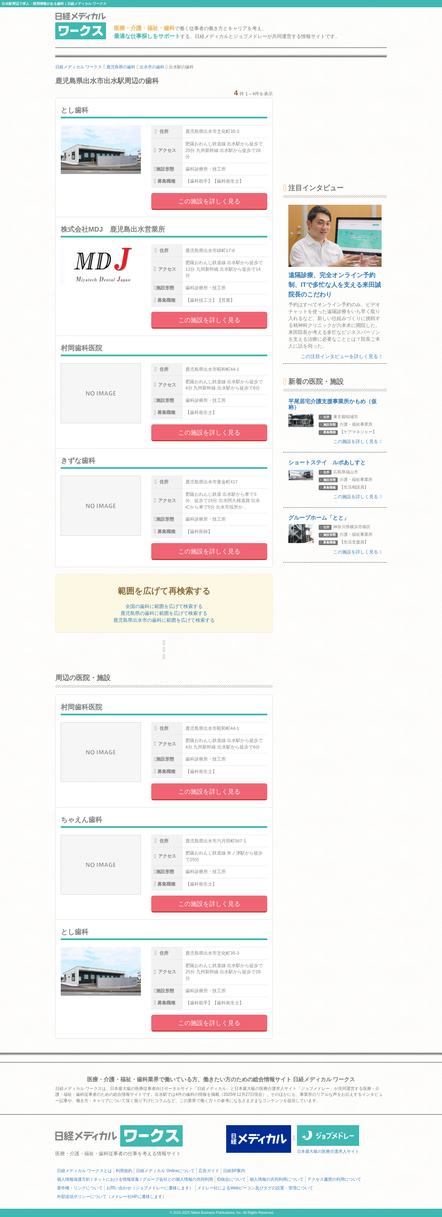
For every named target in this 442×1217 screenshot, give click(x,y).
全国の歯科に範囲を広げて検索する (164, 606)
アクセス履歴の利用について (334, 1179)
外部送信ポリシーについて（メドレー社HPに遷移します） (111, 1196)
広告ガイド (209, 1170)
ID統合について (231, 1179)
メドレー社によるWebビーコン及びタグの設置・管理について (255, 1188)
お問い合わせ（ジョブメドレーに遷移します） (149, 1188)
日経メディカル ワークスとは (84, 1170)
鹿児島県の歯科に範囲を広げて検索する (164, 613)
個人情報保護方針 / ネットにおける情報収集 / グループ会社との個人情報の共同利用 (135, 1179)
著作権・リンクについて (80, 1188)
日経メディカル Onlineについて (165, 1170)
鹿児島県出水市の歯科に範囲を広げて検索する (164, 620)
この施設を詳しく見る (209, 201)
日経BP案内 (234, 1170)
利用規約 (124, 1170)
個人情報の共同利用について (277, 1179)
